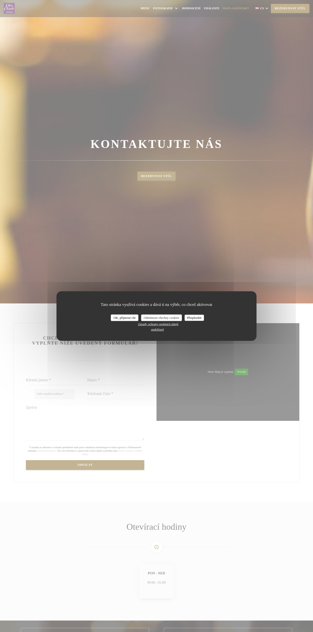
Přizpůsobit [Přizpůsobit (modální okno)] (194, 318)
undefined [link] (157, 329)
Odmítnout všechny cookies (161, 318)
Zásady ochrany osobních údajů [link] (158, 324)
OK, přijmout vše (124, 318)
